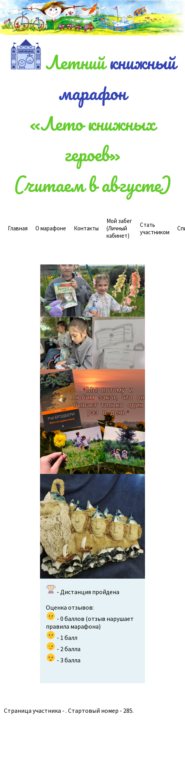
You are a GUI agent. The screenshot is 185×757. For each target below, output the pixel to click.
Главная (18, 228)
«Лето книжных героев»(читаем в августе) (92, 154)
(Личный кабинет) (119, 228)
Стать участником (154, 228)
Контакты (86, 228)
